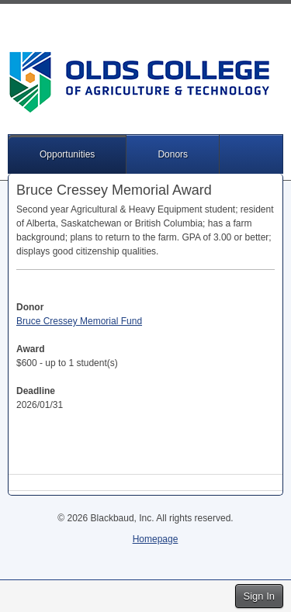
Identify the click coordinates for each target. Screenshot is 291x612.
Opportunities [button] (67, 154)
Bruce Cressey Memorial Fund (79, 321)
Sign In (259, 596)
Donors (173, 154)
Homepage (155, 539)
